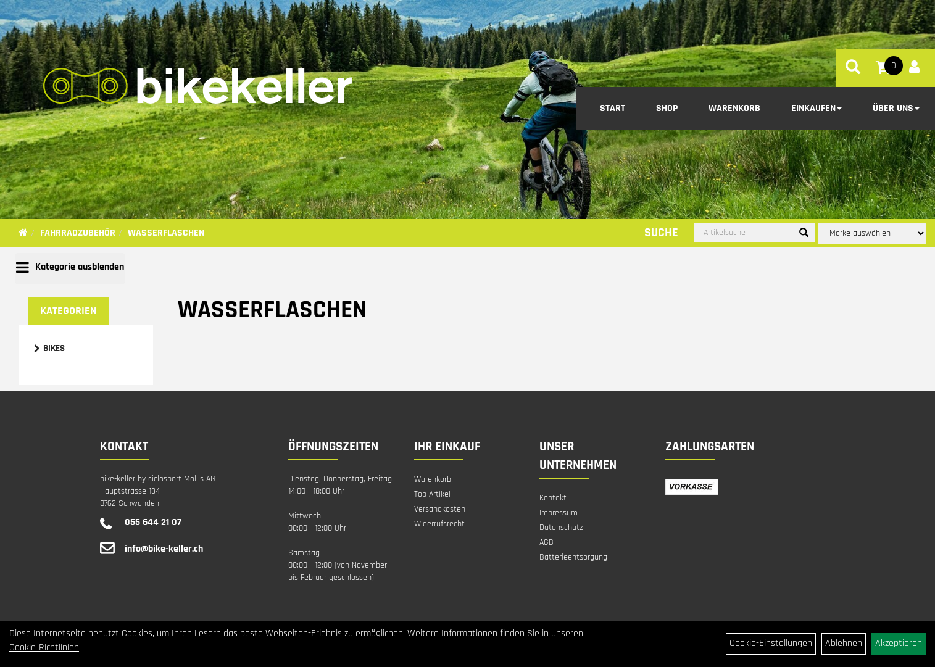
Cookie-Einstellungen (770, 643)
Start (612, 108)
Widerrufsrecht (439, 523)
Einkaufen (816, 108)
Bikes (54, 348)
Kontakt (553, 497)
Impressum (558, 512)
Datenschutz (561, 527)
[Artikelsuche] (853, 69)
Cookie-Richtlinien (44, 647)
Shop (667, 108)
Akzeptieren (898, 643)
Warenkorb (734, 108)
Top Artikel (432, 494)
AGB (546, 542)
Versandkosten (439, 509)
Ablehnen (843, 643)
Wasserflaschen (166, 232)
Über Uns (896, 108)
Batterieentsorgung (573, 557)
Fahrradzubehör (77, 232)
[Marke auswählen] (872, 233)
